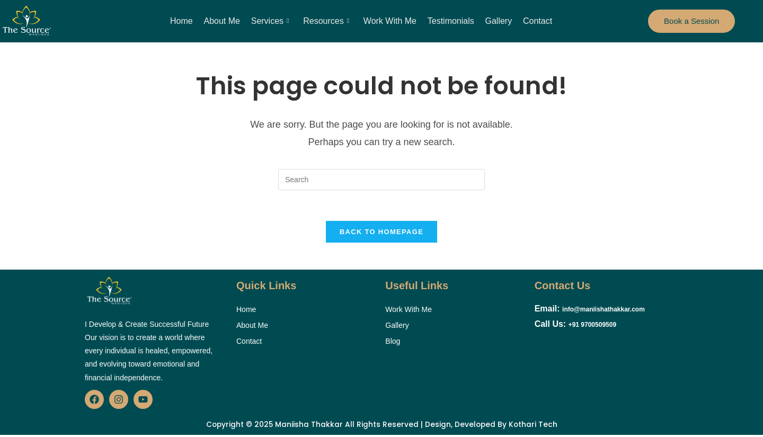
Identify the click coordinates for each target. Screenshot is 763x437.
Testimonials (450, 20)
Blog (392, 342)
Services (271, 21)
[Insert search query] (381, 179)
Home (183, 20)
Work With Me (389, 20)
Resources (327, 21)
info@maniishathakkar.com (603, 311)
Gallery (497, 20)
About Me (223, 20)
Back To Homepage (381, 233)
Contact (536, 20)
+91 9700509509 (592, 326)
